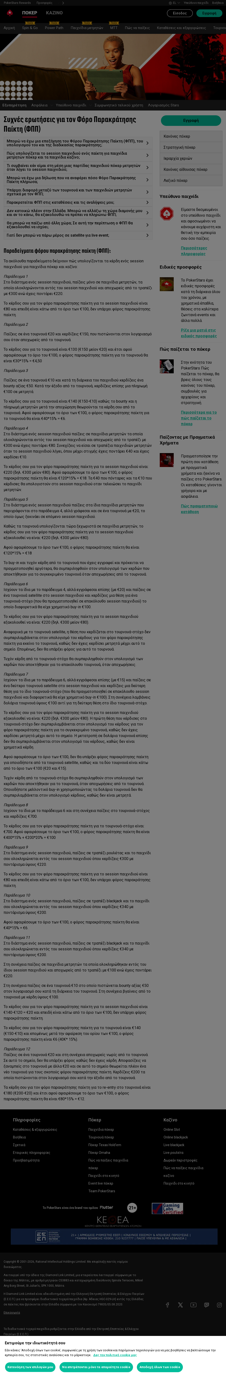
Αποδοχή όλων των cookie (160, 1367)
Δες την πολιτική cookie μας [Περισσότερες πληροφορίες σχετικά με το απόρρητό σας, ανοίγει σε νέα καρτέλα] (115, 1355)
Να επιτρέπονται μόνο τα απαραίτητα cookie (96, 1367)
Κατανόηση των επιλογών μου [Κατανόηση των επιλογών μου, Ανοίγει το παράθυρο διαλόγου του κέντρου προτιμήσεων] (30, 1367)
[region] (113, 1356)
